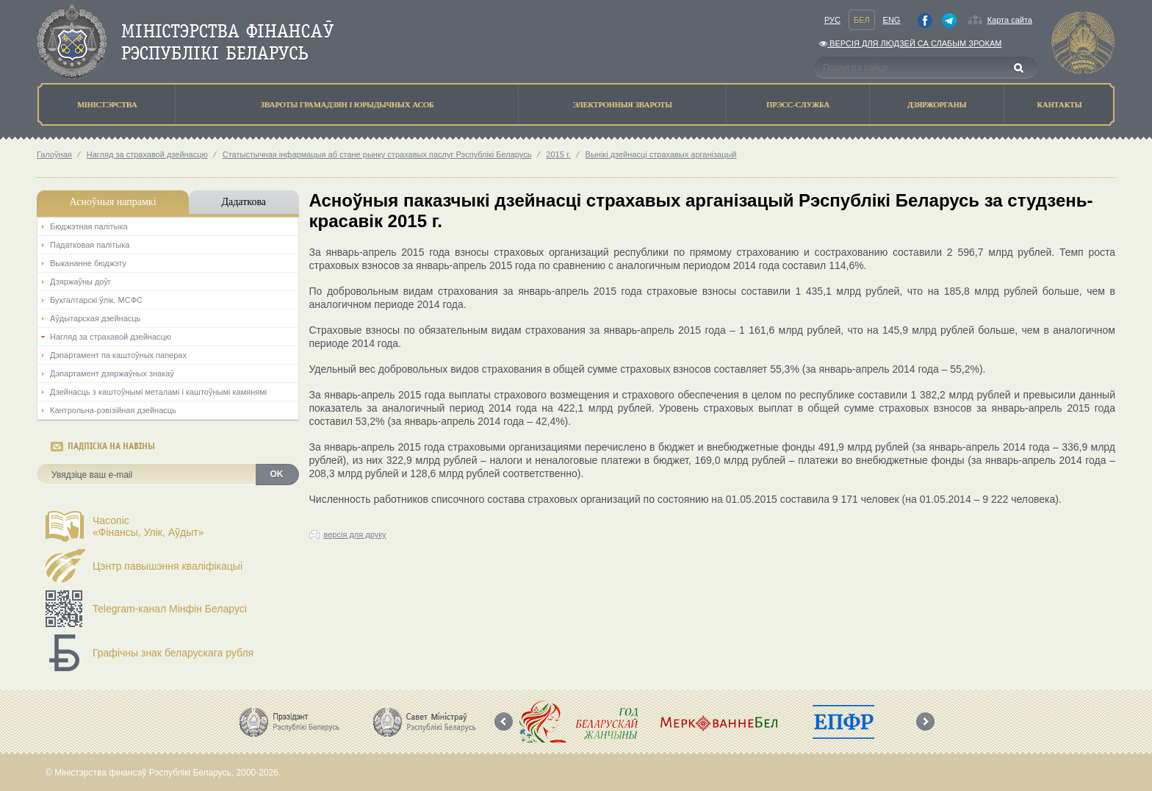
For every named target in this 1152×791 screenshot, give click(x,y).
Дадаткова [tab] (243, 201)
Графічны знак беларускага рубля (173, 653)
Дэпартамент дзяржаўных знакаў (112, 373)
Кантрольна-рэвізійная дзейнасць (113, 410)
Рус (832, 19)
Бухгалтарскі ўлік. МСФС (96, 300)
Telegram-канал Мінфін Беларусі (170, 609)
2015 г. (558, 154)
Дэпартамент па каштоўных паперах (118, 355)
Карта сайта (1009, 19)
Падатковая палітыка (89, 244)
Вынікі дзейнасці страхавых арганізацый (661, 154)
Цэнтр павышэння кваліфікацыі (167, 566)
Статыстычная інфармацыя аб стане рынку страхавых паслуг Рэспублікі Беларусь (377, 154)
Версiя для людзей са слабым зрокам (910, 43)
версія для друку (355, 534)
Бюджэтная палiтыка (89, 226)
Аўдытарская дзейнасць (95, 318)
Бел (862, 19)
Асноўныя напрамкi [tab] (112, 201)
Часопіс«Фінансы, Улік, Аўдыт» (148, 526)
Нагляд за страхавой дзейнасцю (147, 154)
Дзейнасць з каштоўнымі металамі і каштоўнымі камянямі (158, 391)
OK (277, 474)
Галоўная (54, 154)
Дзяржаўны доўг (80, 281)
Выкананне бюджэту (88, 263)
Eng (892, 19)
